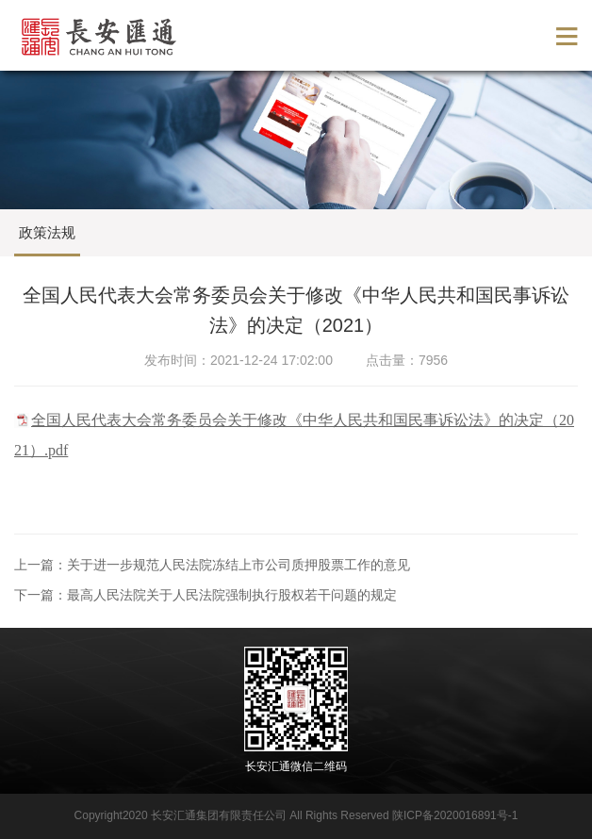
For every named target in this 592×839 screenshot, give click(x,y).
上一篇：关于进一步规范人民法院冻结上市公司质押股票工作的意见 (212, 564)
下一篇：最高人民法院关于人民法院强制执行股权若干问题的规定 (205, 594)
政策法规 (47, 232)
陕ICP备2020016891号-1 (455, 815)
